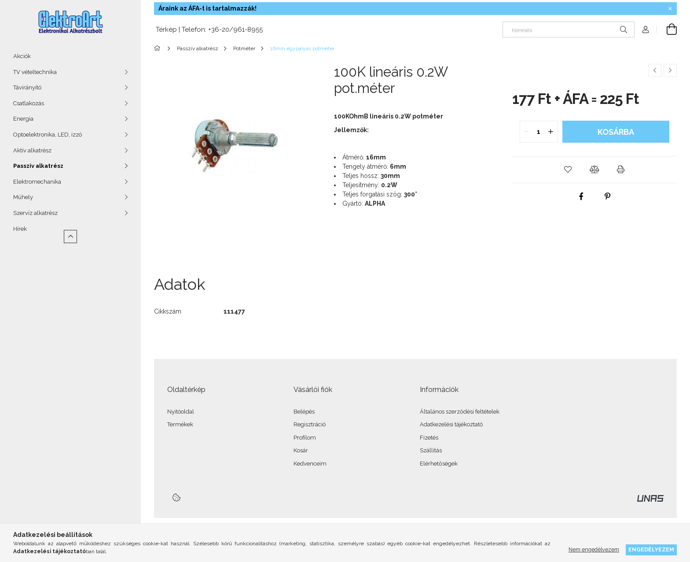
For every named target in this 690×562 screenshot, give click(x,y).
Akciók (22, 56)
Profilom (305, 437)
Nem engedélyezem (594, 549)
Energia (23, 118)
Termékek (180, 424)
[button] (568, 169)
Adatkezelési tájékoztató (451, 424)
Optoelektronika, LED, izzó (47, 134)
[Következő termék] (670, 70)
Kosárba (616, 132)
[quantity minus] (526, 131)
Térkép (165, 29)
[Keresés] (569, 29)
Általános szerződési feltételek (459, 411)
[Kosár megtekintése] (667, 29)
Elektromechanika (37, 181)
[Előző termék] (654, 70)
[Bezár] (670, 8)
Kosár (301, 450)
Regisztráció (310, 424)
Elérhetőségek (439, 463)
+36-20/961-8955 (235, 29)
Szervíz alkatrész (35, 213)
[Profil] (646, 29)
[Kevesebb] (70, 236)
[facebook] (581, 196)
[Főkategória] (158, 48)
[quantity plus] (551, 131)
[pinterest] (608, 196)
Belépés (304, 411)
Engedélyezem (651, 549)
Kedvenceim (310, 463)
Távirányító (27, 87)
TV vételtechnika (35, 72)
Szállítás (431, 450)
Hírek (20, 229)
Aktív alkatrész (32, 150)
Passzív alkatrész (38, 166)
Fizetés (429, 437)
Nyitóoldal (180, 411)
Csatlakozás (28, 103)
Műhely (23, 197)
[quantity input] (538, 131)
